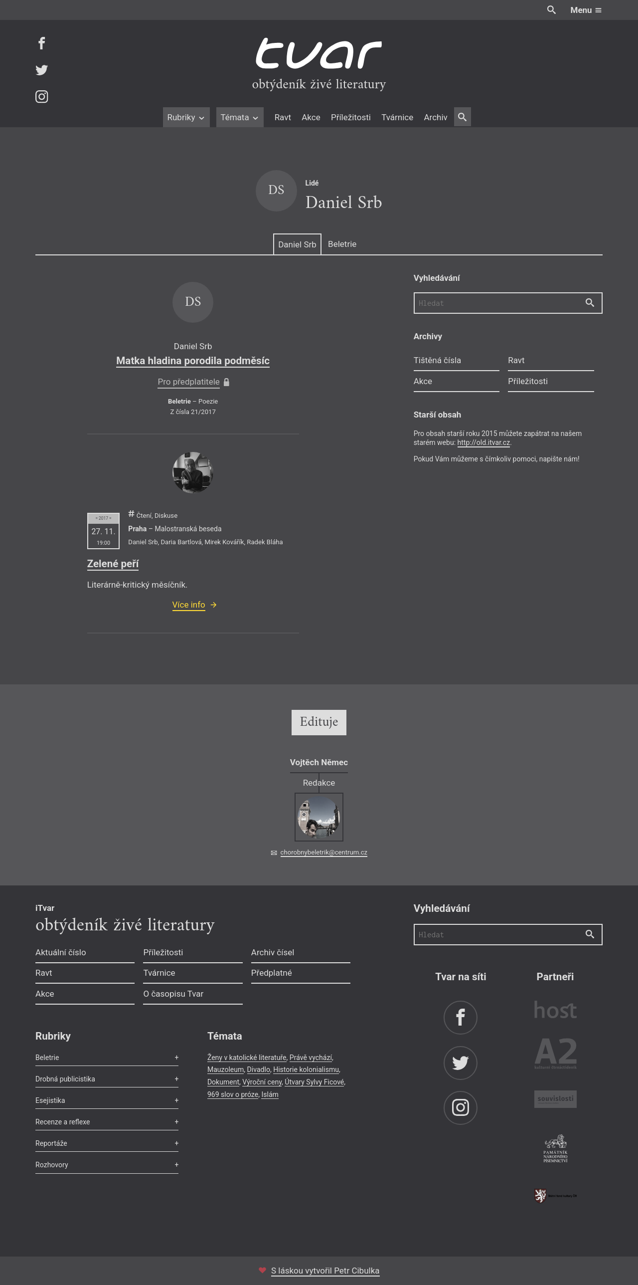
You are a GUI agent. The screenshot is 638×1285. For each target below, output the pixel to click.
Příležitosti (351, 117)
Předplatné (271, 973)
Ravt (283, 117)
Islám (269, 1094)
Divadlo (258, 1069)
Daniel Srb (297, 244)
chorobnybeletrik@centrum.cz (324, 852)
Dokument (223, 1082)
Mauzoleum (225, 1069)
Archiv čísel (273, 952)
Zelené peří (113, 564)
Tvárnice (397, 117)
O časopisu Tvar (173, 994)
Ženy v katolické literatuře (247, 1058)
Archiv (435, 117)
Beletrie (342, 244)
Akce (311, 117)
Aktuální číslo (60, 952)
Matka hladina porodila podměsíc (193, 361)
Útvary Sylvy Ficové (314, 1082)
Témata (240, 117)
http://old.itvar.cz (484, 442)
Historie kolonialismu (306, 1069)
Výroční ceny (262, 1082)
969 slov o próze (232, 1094)
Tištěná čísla (438, 360)
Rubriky (186, 117)
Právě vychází (311, 1058)
